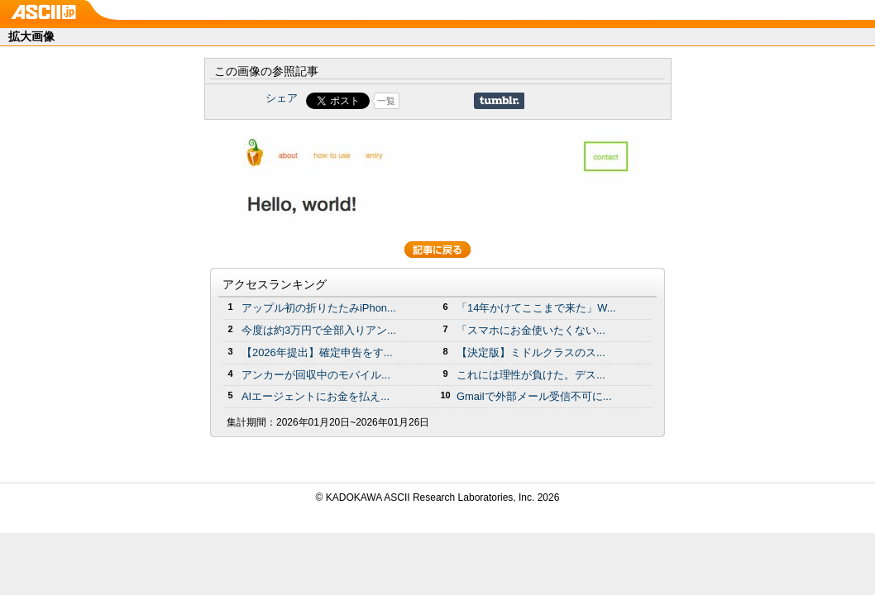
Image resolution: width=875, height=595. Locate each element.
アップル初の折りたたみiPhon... (318, 308)
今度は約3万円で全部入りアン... (318, 330)
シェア (281, 98)
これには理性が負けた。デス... (531, 375)
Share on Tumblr (499, 101)
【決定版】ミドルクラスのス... (531, 352)
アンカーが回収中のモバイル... (315, 375)
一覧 (386, 101)
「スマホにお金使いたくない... (531, 330)
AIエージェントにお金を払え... (315, 396)
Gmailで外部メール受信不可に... (534, 396)
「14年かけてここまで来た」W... (536, 308)
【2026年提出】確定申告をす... (317, 352)
